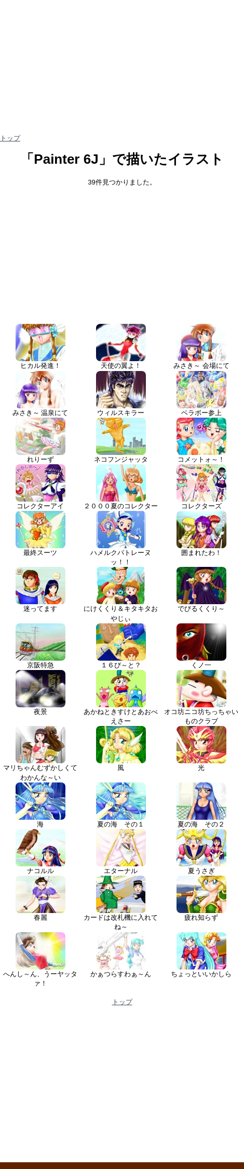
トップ (10, 138)
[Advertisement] (122, 251)
